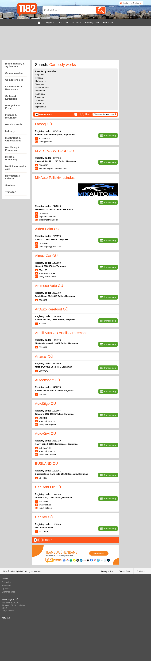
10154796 (56, 131)
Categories (6, 582)
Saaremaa (40, 100)
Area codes (6, 585)
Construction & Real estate (14, 88)
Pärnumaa (40, 94)
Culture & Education (11, 97)
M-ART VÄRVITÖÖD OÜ (54, 151)
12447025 (56, 206)
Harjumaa (39, 74)
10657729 (56, 441)
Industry (10, 131)
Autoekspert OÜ (47, 380)
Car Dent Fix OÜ (48, 487)
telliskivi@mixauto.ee (49, 220)
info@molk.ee (45, 508)
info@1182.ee (8, 610)
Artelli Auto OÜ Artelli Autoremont (61, 333)
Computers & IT (14, 79)
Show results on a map (104, 114)
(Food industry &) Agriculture (15, 65)
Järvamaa (39, 84)
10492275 (56, 387)
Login (126, 3)
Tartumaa (39, 103)
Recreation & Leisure (12, 177)
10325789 (56, 293)
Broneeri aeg (110, 135)
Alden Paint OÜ (47, 229)
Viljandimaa (40, 107)
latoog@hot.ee (46, 141)
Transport (10, 192)
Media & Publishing (11, 158)
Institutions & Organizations (13, 139)
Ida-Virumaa (40, 81)
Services (10, 185)
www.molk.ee (45, 505)
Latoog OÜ (43, 124)
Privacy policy (107, 571)
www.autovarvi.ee (47, 451)
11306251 (56, 471)
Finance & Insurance (11, 116)
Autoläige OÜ (45, 404)
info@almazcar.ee (47, 276)
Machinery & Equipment (12, 148)
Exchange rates (8, 592)
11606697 (56, 411)
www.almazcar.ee (47, 273)
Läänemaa (40, 90)
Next (87, 114)
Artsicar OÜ (44, 356)
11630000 (56, 316)
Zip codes (6, 589)
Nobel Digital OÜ (17, 571)
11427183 (56, 494)
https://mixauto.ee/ (47, 216)
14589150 (56, 158)
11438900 (56, 263)
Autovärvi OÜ (45, 434)
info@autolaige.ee (47, 424)
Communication (14, 73)
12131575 (56, 236)
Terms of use (124, 571)
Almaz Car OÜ (46, 256)
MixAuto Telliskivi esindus (55, 178)
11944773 (56, 340)
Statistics (140, 571)
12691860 (56, 363)
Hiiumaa (39, 78)
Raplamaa (39, 97)
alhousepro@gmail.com (50, 246)
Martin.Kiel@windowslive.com (52, 168)
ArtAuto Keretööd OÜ (51, 309)
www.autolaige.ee (47, 421)
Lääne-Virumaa (42, 87)
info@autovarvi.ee (47, 454)
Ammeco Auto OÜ (49, 286)
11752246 (56, 524)
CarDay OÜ (44, 517)
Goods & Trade (13, 124)
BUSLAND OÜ (46, 464)
